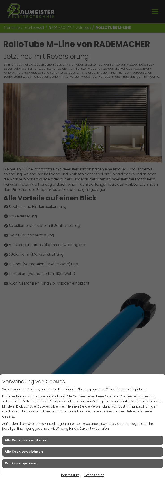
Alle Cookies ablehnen (24, 451)
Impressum (70, 475)
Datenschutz (94, 475)
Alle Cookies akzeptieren (26, 440)
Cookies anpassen (20, 463)
